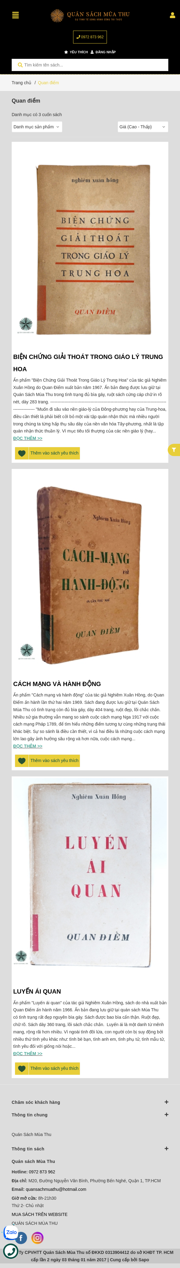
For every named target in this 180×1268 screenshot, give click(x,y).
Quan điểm (48, 82)
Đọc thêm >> (27, 438)
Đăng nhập (103, 52)
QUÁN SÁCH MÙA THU (35, 1223)
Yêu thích (76, 52)
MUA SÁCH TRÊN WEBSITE (40, 1214)
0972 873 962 (90, 37)
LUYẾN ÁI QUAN (38, 991)
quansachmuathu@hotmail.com (56, 1189)
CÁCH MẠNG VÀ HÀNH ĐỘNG (57, 684)
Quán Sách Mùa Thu (31, 1134)
